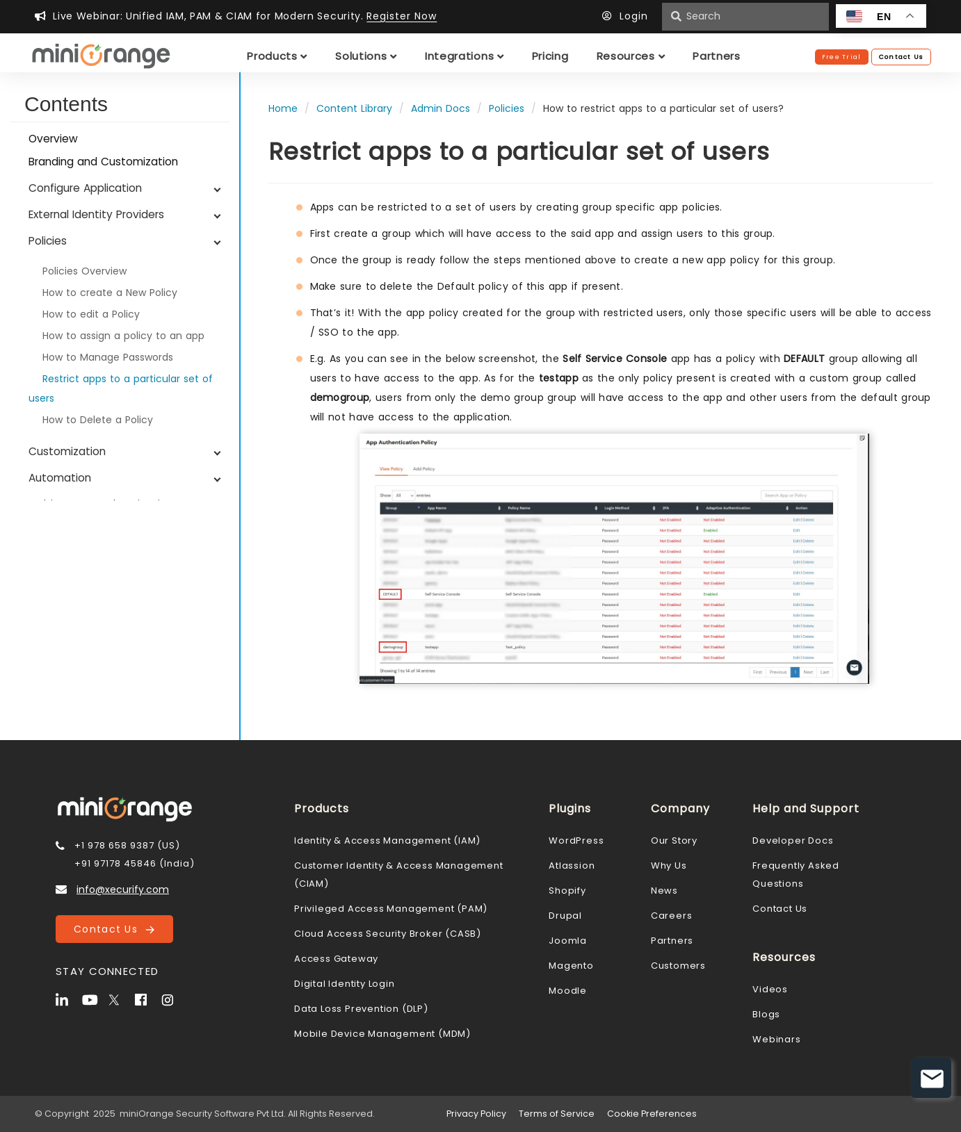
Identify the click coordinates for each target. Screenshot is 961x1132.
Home (283, 108)
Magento (571, 965)
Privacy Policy (476, 1113)
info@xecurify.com (122, 889)
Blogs (766, 1014)
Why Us (669, 865)
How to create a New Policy (109, 293)
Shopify (567, 890)
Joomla (568, 940)
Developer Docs (792, 840)
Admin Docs (440, 108)
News (664, 890)
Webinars (776, 1039)
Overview (53, 138)
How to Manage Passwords (107, 357)
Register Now (401, 16)
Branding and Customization (103, 161)
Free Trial (842, 57)
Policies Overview (84, 271)
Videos (770, 989)
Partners (672, 940)
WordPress (576, 840)
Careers (672, 915)
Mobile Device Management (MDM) (382, 1033)
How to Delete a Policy (97, 420)
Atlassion (572, 865)
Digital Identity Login (344, 983)
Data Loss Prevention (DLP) (361, 1008)
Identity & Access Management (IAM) (387, 840)
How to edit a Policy (91, 314)
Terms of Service (557, 1113)
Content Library (354, 108)
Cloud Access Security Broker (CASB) (387, 933)
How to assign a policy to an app (123, 336)
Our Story (674, 840)
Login (628, 16)
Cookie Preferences (652, 1113)
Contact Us (114, 929)
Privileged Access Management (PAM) (390, 908)
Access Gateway (336, 958)
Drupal (565, 915)
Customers (678, 965)
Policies (506, 108)
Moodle (568, 990)
